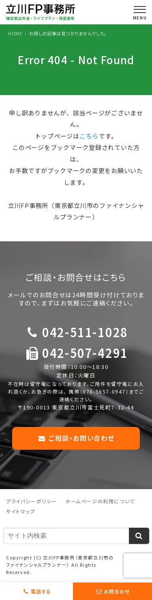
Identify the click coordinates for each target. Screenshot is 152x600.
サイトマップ (20, 511)
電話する (41, 591)
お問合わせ (117, 591)
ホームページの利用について (100, 501)
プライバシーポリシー (31, 501)
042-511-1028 (85, 331)
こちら (88, 136)
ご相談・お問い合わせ (76, 438)
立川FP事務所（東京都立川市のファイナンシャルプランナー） (59, 561)
